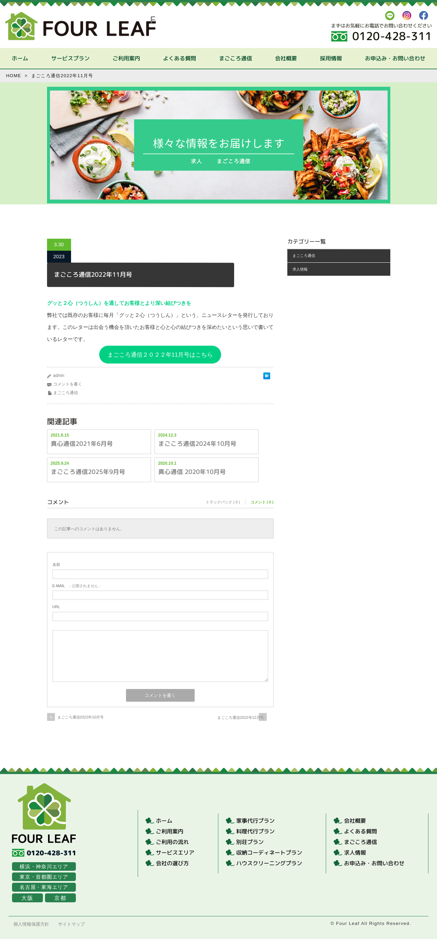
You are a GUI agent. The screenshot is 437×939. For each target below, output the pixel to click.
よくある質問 (179, 58)
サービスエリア (175, 852)
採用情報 (331, 58)
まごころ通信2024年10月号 (197, 443)
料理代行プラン (255, 831)
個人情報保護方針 (31, 924)
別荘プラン (250, 842)
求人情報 (300, 269)
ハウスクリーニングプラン (269, 863)
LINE (389, 15)
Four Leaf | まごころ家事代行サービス (80, 26)
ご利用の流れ (172, 842)
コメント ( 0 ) (262, 502)
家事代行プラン (255, 820)
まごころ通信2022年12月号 (240, 717)
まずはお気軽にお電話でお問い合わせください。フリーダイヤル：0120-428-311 (381, 32)
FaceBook (423, 15)
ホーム (20, 58)
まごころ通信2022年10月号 (80, 717)
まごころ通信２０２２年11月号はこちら (160, 355)
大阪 (27, 898)
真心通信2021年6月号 (81, 443)
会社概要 (286, 58)
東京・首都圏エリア (44, 877)
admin (59, 375)
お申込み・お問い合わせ (395, 58)
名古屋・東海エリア (44, 887)
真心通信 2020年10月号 (192, 471)
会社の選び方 (172, 863)
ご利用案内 (126, 58)
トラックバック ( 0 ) (223, 502)
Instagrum (407, 15)
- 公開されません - (77, 586)
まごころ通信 (235, 58)
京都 (60, 898)
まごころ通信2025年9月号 (87, 471)
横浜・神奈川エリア (44, 866)
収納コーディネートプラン (269, 852)
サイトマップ (71, 924)
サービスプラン (70, 58)
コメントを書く (67, 384)
